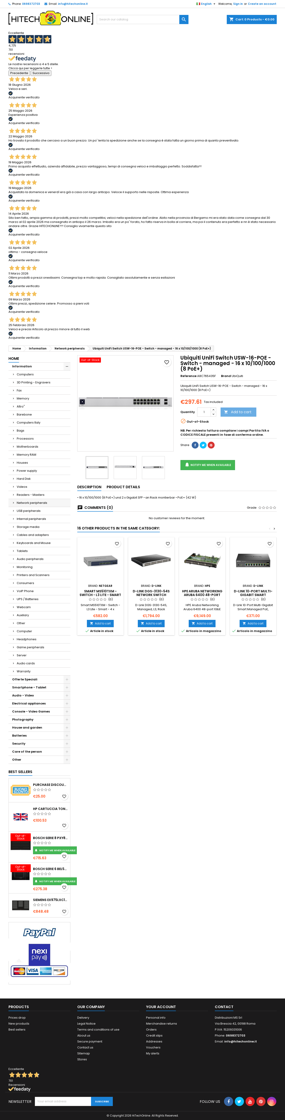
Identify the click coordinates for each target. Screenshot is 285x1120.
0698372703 (31, 4)
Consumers (25, 583)
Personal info (156, 1017)
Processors (25, 438)
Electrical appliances (29, 703)
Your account (161, 1006)
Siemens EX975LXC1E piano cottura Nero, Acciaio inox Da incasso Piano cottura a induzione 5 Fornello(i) (50, 900)
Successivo (41, 73)
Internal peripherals (31, 519)
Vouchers (153, 1047)
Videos (22, 487)
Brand (226, 376)
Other (21, 623)
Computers (25, 374)
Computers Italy (28, 422)
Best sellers (16, 1029)
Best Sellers (20, 771)
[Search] (142, 19)
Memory (23, 398)
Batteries (19, 735)
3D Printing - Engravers (33, 382)
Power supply (27, 471)
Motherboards (27, 446)
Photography (22, 719)
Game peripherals (30, 647)
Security (18, 743)
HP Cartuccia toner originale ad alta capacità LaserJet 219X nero (50, 809)
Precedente (19, 73)
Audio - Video (23, 695)
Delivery (83, 1017)
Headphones (26, 639)
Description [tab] (89, 487)
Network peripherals (32, 503)
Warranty (23, 671)
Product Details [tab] (123, 487)
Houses (22, 462)
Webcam (24, 607)
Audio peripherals (30, 559)
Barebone (24, 414)
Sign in (238, 4)
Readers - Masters (30, 495)
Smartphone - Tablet (29, 687)
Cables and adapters (33, 535)
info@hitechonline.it (73, 4)
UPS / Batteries (28, 599)
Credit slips (154, 1035)
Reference (188, 376)
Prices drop (17, 1017)
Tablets (22, 551)
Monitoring (25, 567)
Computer (24, 631)
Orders (151, 1029)
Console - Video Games (31, 711)
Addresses (154, 1041)
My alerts (152, 1053)
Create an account (262, 4)
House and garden (27, 727)
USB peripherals (29, 511)
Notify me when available (54, 850)
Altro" (21, 406)
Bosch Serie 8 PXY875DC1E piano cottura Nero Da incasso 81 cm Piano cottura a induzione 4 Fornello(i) (50, 838)
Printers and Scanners (33, 575)
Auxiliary (23, 615)
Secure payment (89, 1041)
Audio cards (26, 663)
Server (22, 655)
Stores (82, 1059)
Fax (19, 390)
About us (83, 1035)
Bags (20, 430)
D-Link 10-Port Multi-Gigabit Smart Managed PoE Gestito (253, 595)
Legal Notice (86, 1023)
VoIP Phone (25, 591)
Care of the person (27, 751)
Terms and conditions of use (98, 1029)
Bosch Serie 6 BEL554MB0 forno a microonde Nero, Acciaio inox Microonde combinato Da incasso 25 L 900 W (50, 869)
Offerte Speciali (24, 679)
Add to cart (238, 412)
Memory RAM (26, 454)
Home (13, 358)
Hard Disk (24, 479)
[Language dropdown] (206, 4)
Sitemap (83, 1053)
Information (22, 366)
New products (18, 1023)
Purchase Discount (50, 785)
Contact (224, 1006)
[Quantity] (204, 412)
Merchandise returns (161, 1023)
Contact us (85, 1047)
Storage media (28, 527)
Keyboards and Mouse (34, 543)
